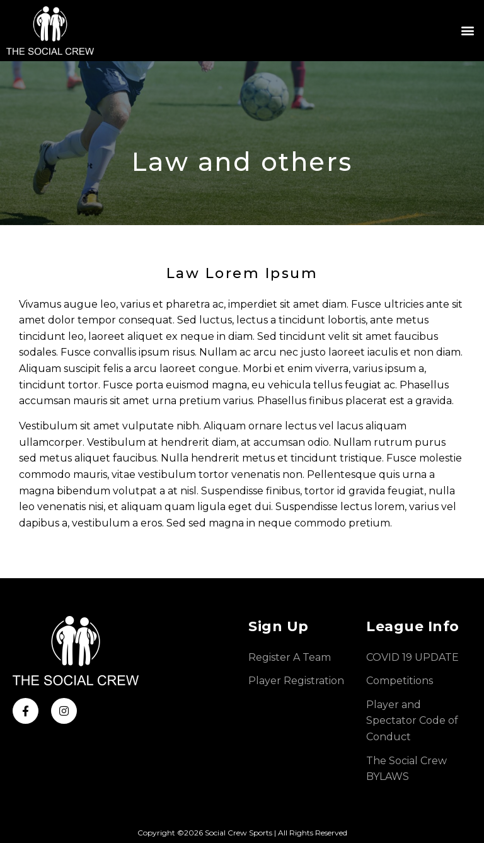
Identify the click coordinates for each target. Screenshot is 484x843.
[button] (467, 30)
